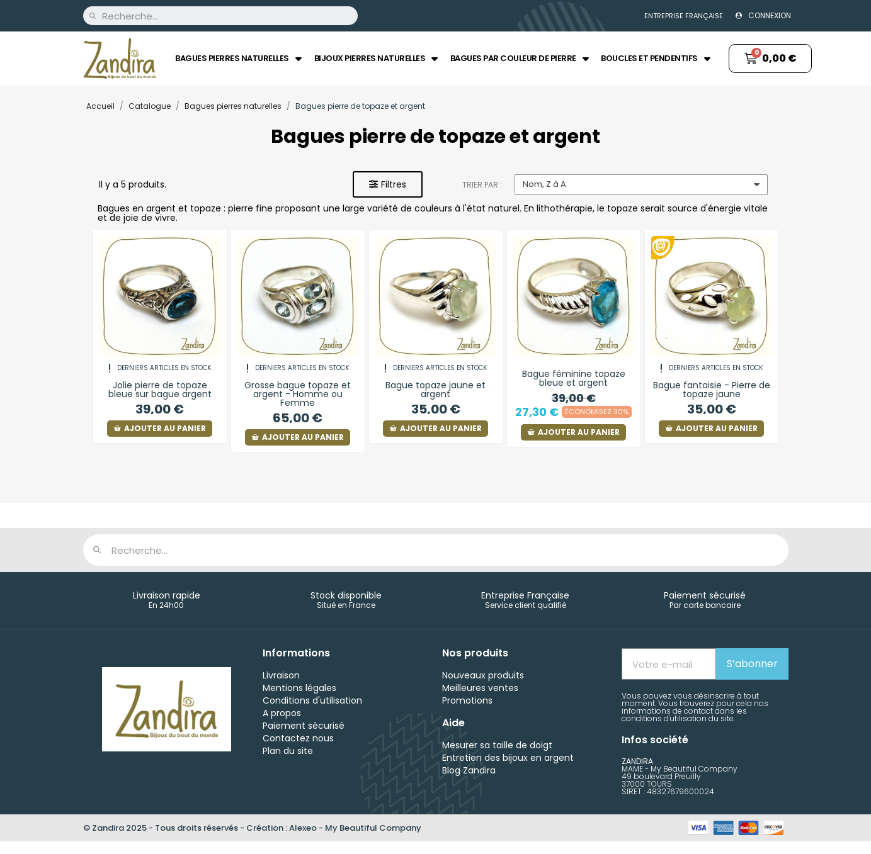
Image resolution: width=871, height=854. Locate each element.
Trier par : (482, 184)
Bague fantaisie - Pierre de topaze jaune (711, 389)
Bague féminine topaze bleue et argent (573, 378)
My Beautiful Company (373, 828)
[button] (388, 184)
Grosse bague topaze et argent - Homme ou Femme (297, 394)
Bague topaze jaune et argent (435, 389)
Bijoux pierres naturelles (376, 58)
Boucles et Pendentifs (655, 58)
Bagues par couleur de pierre (519, 58)
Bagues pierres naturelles (238, 58)
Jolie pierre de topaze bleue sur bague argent (160, 389)
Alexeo (303, 828)
